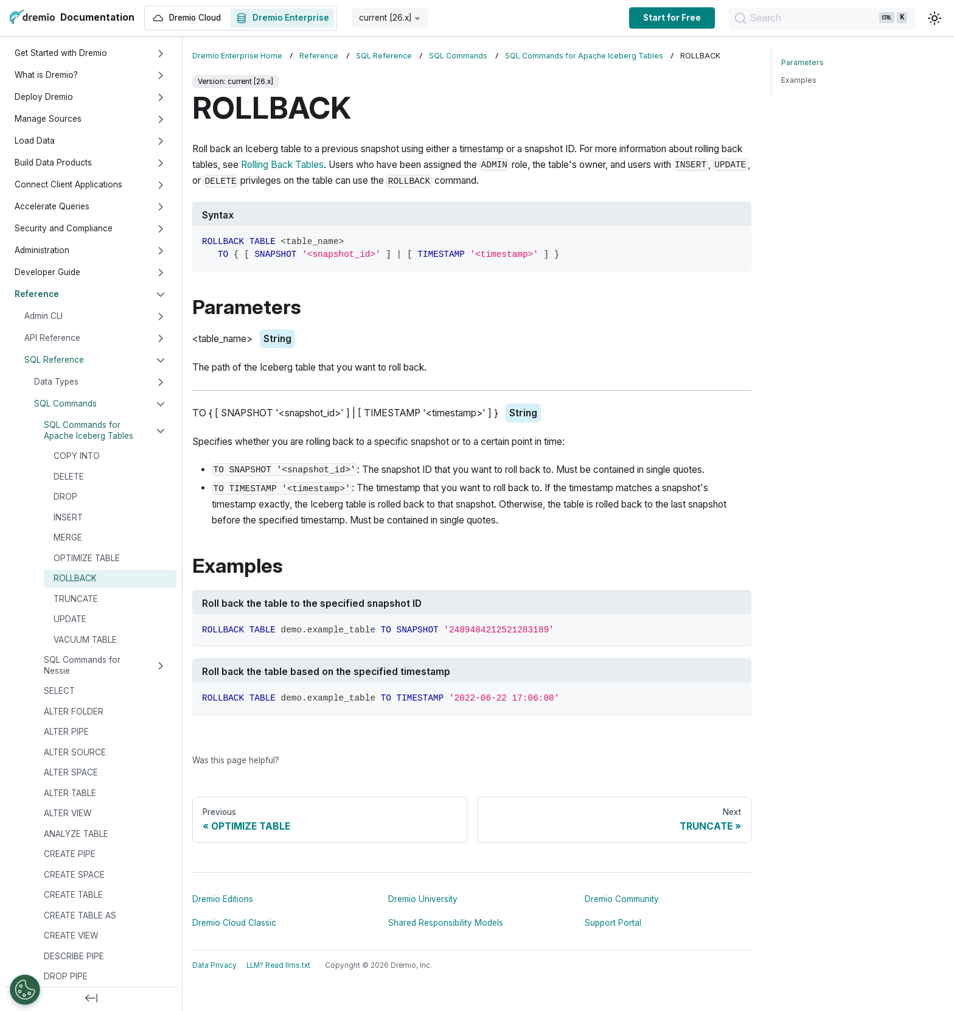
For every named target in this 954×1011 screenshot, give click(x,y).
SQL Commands (65, 403)
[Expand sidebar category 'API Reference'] (160, 338)
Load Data (35, 140)
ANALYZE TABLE (76, 834)
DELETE (69, 476)
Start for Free (629, 18)
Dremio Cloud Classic (234, 923)
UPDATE (70, 619)
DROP (65, 497)
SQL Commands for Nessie (82, 665)
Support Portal (613, 923)
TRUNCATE (76, 599)
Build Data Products (53, 162)
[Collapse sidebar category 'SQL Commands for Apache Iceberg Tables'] (160, 431)
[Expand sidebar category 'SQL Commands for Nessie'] (160, 665)
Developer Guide (47, 272)
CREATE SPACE (74, 875)
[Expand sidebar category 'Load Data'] (160, 141)
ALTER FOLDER (73, 711)
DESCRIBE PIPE (74, 956)
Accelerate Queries (52, 206)
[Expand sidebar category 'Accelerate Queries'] (160, 207)
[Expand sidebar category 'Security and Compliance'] (160, 229)
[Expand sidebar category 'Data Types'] (160, 382)
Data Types (56, 382)
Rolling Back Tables (282, 164)
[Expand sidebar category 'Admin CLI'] (160, 316)
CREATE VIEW (71, 935)
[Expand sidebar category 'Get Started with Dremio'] (160, 53)
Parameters (802, 62)
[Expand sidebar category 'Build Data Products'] (160, 163)
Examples (798, 80)
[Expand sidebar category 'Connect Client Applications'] (160, 185)
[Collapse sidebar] (91, 999)
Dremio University (423, 899)
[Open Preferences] (25, 989)
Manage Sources (48, 119)
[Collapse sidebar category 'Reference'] (160, 295)
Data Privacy (214, 965)
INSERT (68, 517)
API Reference (52, 338)
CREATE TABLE (73, 895)
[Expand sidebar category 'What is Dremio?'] (160, 75)
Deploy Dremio (44, 97)
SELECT (59, 691)
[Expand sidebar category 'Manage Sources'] (160, 119)
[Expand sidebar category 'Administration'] (160, 251)
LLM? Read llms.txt (278, 965)
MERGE (68, 537)
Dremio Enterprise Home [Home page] (237, 55)
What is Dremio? (46, 75)
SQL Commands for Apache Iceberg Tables (88, 430)
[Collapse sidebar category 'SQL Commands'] (160, 404)
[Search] (801, 18)
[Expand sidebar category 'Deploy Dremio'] (160, 97)
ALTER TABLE (70, 793)
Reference (37, 294)
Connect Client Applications (68, 184)
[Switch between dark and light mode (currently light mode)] (934, 18)
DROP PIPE (66, 976)
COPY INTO (77, 456)
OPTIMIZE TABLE (87, 558)
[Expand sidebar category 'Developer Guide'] (160, 273)
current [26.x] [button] (385, 18)
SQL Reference (54, 360)
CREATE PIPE (70, 854)
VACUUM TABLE (85, 640)
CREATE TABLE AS (80, 915)
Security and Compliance (64, 228)
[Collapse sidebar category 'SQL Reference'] (160, 360)
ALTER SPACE (71, 772)
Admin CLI (43, 316)
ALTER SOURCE (75, 752)
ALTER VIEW (67, 813)
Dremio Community (622, 899)
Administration (42, 250)
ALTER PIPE (66, 731)
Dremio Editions (222, 899)
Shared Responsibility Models (445, 923)
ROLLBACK (75, 578)
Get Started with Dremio (61, 53)
